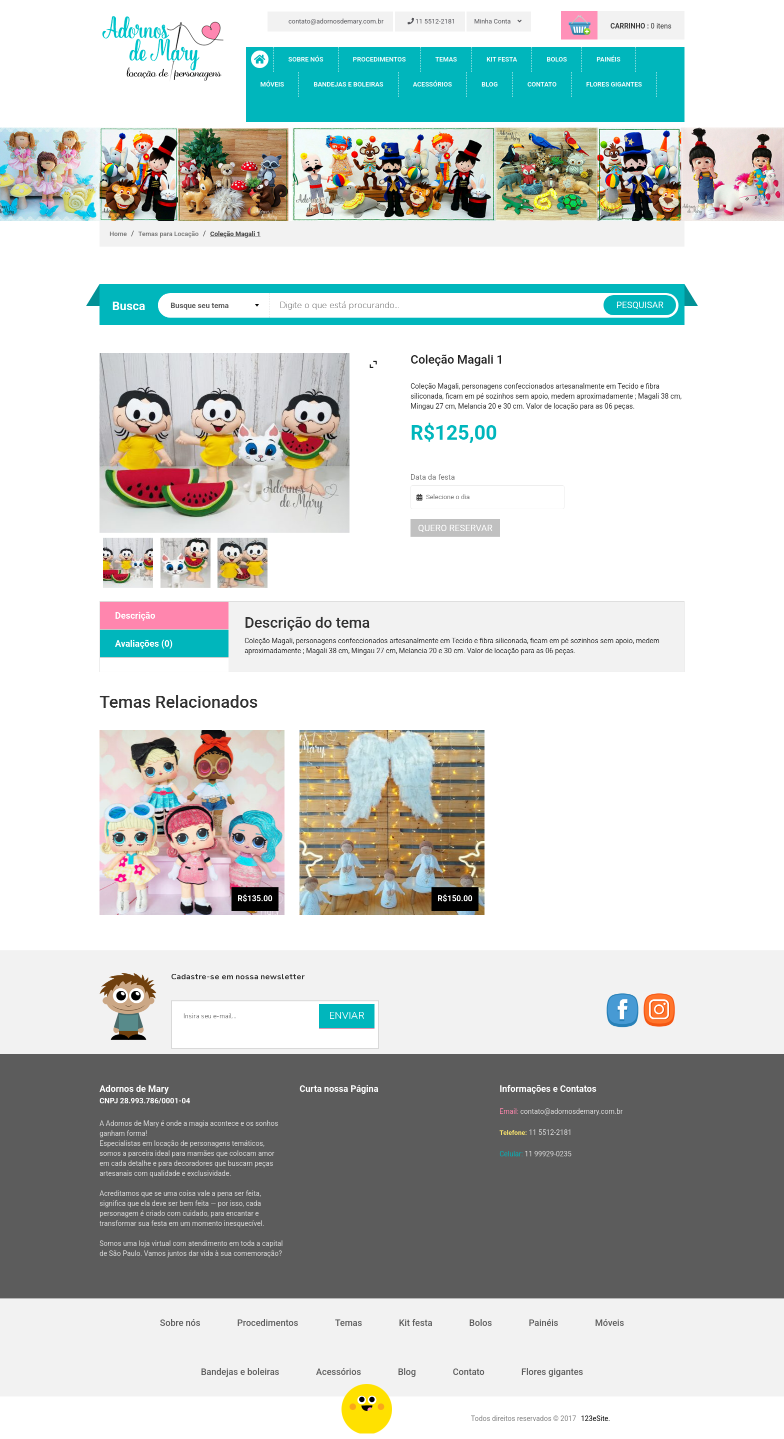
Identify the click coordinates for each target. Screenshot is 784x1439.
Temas (446, 59)
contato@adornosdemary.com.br (332, 21)
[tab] (164, 616)
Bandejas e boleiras (349, 84)
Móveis (272, 84)
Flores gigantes (614, 84)
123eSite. (595, 1418)
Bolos (556, 59)
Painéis (608, 59)
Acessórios (432, 84)
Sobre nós (306, 59)
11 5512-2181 (432, 21)
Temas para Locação (168, 234)
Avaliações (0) (143, 643)
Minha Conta (498, 21)
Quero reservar (455, 528)
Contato (542, 84)
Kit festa (501, 59)
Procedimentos (379, 59)
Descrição (135, 615)
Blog (490, 84)
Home (118, 234)
